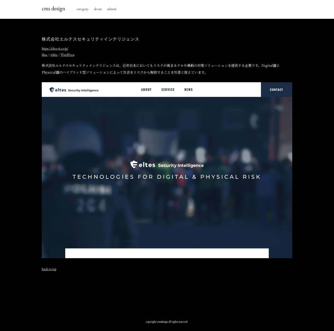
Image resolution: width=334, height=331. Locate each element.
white (54, 54)
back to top (49, 269)
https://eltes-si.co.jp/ (55, 48)
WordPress (67, 54)
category (82, 9)
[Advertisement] (167, 294)
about (98, 9)
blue (44, 54)
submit (111, 9)
